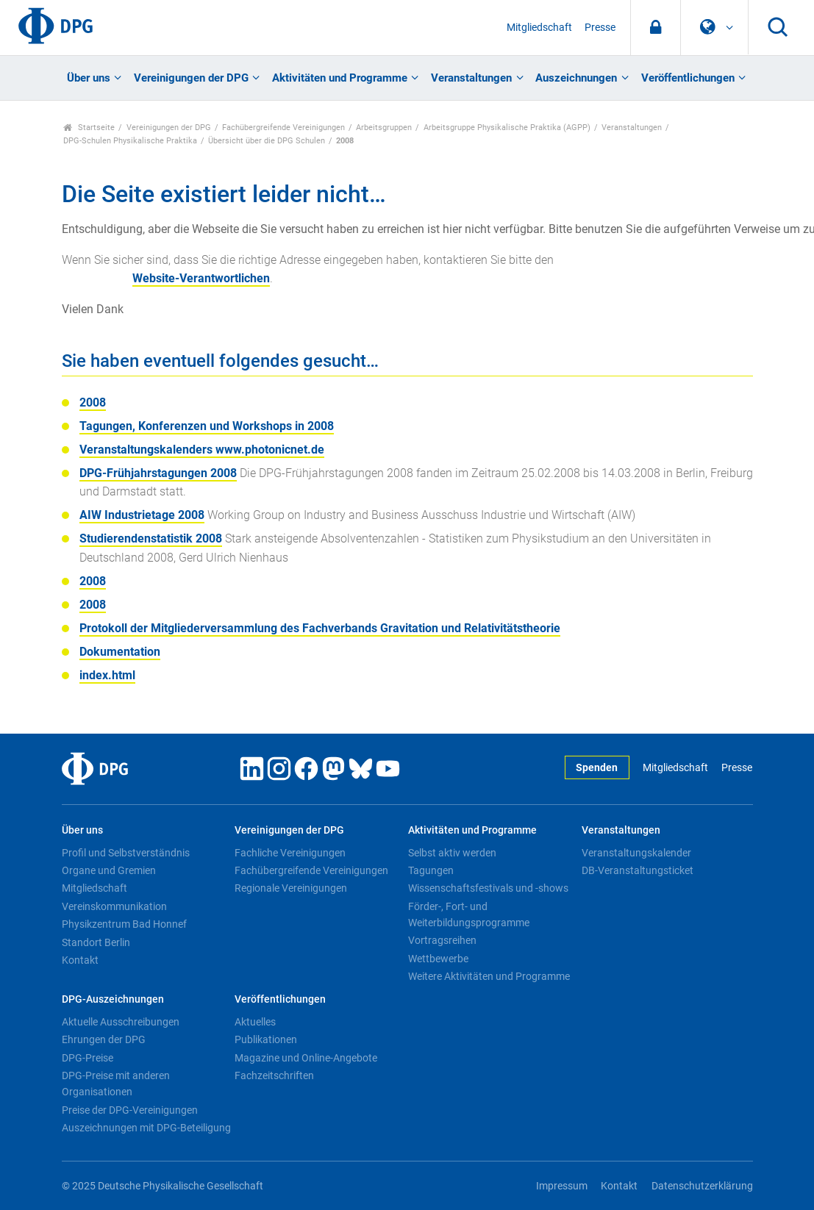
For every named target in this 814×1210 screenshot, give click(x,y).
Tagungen (431, 870)
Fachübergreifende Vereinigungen (283, 127)
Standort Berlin (96, 942)
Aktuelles (255, 1022)
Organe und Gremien (109, 870)
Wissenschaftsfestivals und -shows (488, 888)
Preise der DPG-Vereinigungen (130, 1110)
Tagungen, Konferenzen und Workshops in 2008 (206, 426)
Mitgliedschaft (539, 27)
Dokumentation (119, 652)
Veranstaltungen (471, 78)
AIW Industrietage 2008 (141, 515)
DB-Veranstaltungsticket (637, 870)
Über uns (88, 78)
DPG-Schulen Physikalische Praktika (130, 141)
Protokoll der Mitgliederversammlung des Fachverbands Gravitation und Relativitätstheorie (319, 628)
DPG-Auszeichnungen (113, 999)
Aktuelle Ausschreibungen (120, 1022)
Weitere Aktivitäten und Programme (489, 976)
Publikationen (266, 1039)
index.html (107, 675)
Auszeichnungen (576, 78)
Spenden (597, 768)
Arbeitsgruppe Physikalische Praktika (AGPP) (507, 127)
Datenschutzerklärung (702, 1186)
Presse (600, 27)
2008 (92, 402)
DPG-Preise (87, 1058)
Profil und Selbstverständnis (126, 853)
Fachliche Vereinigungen (290, 853)
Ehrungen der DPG (104, 1039)
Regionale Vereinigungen (291, 888)
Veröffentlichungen (688, 78)
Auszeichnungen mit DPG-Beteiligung (146, 1128)
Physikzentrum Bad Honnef (124, 924)
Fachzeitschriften (274, 1075)
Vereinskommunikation (114, 906)
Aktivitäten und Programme (339, 78)
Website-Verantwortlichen (201, 278)
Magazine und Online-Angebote (306, 1058)
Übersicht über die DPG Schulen (266, 141)
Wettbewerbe (438, 958)
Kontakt (80, 960)
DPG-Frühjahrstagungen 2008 (158, 473)
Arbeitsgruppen (384, 127)
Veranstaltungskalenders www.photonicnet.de (201, 450)
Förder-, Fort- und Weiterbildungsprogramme (468, 914)
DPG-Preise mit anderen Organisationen (116, 1084)
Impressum (562, 1186)
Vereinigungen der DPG (191, 78)
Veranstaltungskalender (636, 853)
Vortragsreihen (442, 940)
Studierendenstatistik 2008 (150, 538)
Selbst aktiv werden (452, 853)
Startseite (89, 127)
